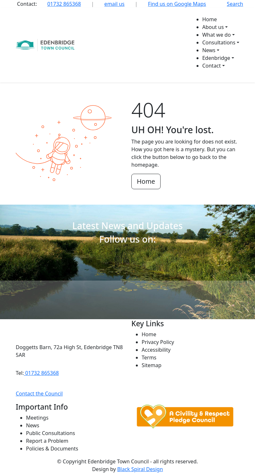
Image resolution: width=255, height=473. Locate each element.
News (208, 50)
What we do (216, 34)
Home (209, 19)
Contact (211, 65)
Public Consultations (50, 433)
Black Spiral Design (140, 469)
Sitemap (152, 365)
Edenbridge (216, 57)
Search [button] (235, 3)
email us (114, 3)
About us (213, 27)
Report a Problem (47, 440)
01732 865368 (64, 3)
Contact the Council (39, 393)
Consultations (218, 42)
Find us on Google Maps (177, 3)
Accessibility (156, 349)
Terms (149, 357)
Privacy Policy (158, 342)
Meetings (37, 417)
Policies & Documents (52, 448)
